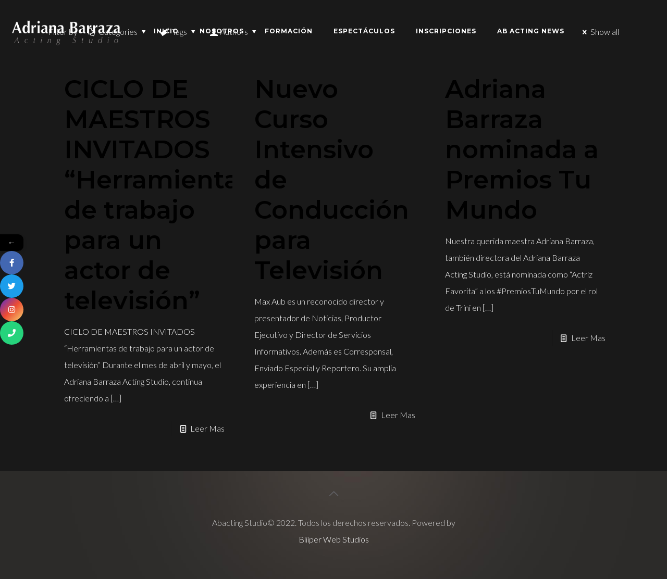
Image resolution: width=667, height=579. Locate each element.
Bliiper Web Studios (334, 539)
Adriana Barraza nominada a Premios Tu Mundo (522, 149)
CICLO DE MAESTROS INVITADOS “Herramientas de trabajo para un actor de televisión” (158, 195)
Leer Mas (207, 428)
